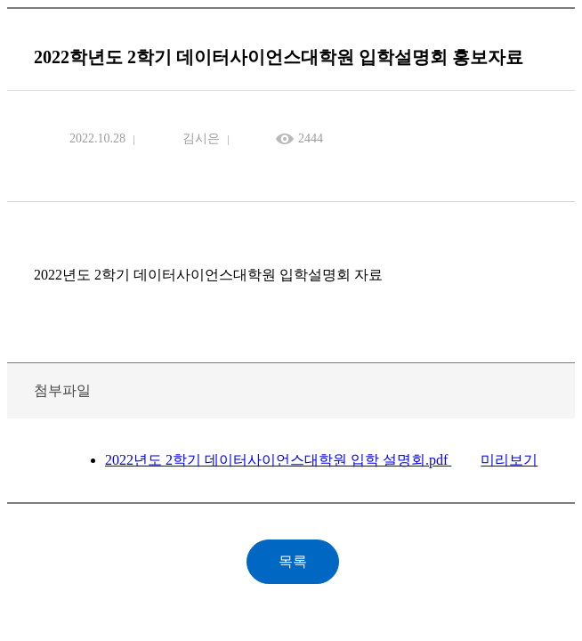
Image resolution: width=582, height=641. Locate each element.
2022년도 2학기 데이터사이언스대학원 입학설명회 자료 (208, 274)
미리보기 (509, 459)
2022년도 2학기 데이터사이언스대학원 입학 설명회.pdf (278, 459)
